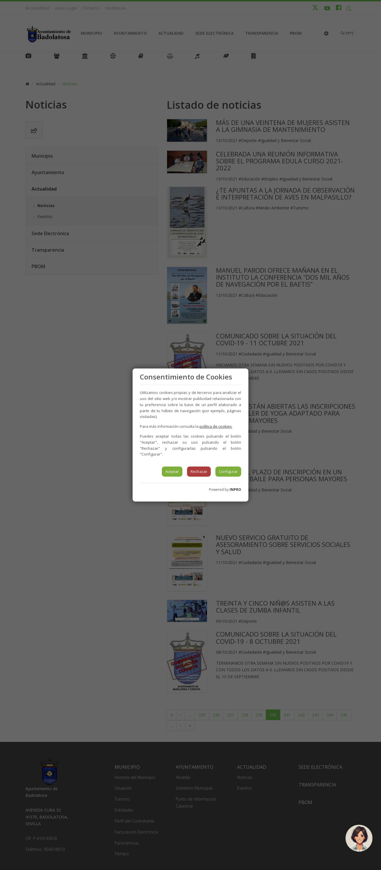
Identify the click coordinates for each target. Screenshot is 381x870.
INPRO (235, 489)
